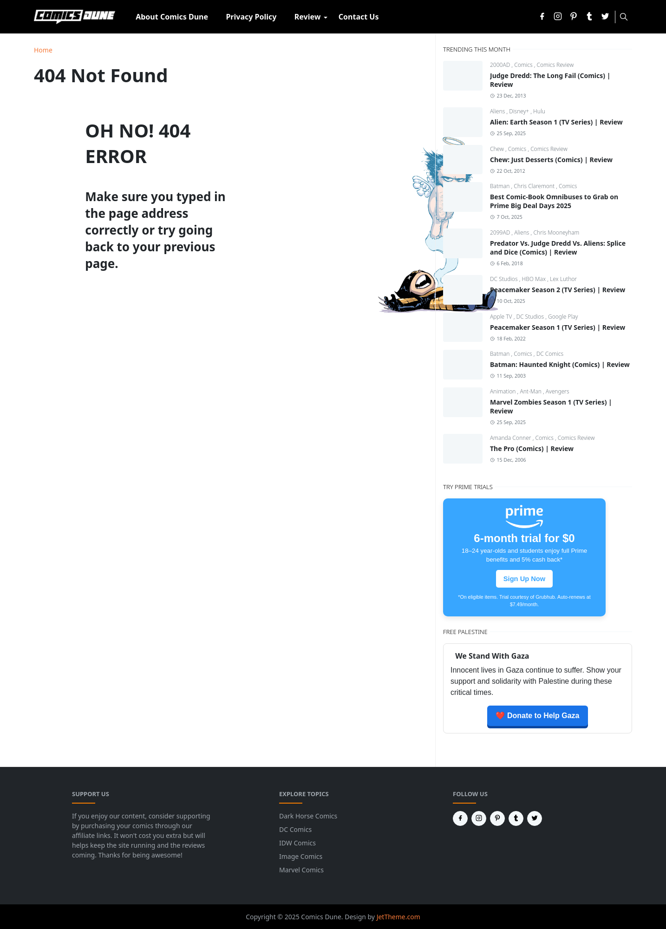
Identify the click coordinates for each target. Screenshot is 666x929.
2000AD (500, 65)
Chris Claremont (535, 186)
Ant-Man (531, 391)
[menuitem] (172, 16)
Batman (500, 186)
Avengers (557, 391)
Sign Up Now (524, 578)
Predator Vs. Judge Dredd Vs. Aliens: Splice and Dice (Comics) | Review (558, 247)
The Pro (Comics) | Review (532, 448)
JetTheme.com (398, 916)
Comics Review (555, 65)
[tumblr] (589, 17)
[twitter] (605, 17)
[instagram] (558, 17)
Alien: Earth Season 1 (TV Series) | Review (556, 122)
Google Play (563, 317)
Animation (503, 391)
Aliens (498, 111)
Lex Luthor (563, 279)
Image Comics (300, 856)
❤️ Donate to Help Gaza (537, 716)
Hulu (539, 111)
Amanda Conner (511, 438)
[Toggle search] (623, 16)
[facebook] (542, 17)
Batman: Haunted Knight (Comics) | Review (560, 364)
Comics (524, 65)
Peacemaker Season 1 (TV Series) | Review (557, 327)
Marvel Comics (301, 869)
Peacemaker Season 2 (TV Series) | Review (557, 289)
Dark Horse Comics (308, 815)
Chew (497, 149)
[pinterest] (573, 17)
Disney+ (519, 111)
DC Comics (550, 354)
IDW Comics (297, 842)
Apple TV (502, 317)
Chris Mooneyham (556, 232)
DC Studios (504, 279)
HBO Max (535, 279)
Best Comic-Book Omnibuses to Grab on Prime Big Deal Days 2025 (554, 201)
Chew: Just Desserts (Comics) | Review (551, 159)
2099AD (500, 232)
